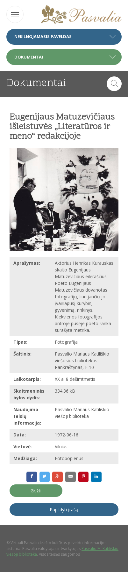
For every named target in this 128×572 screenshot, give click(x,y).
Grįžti (36, 491)
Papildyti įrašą (64, 509)
